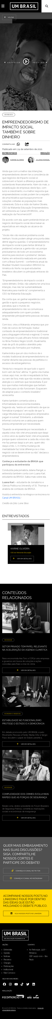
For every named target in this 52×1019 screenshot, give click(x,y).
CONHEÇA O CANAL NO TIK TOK (26, 871)
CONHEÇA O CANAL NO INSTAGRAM (26, 878)
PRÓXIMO (40, 62)
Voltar (9, 17)
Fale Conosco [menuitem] (9, 973)
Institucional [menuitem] (8, 969)
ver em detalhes (26, 670)
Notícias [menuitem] (7, 956)
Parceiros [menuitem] (7, 959)
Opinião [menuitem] (7, 953)
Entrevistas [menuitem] (8, 950)
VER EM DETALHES (22, 558)
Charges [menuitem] (7, 963)
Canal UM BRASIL (11, 497)
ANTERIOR (12, 62)
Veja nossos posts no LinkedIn (26, 913)
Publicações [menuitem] (9, 966)
